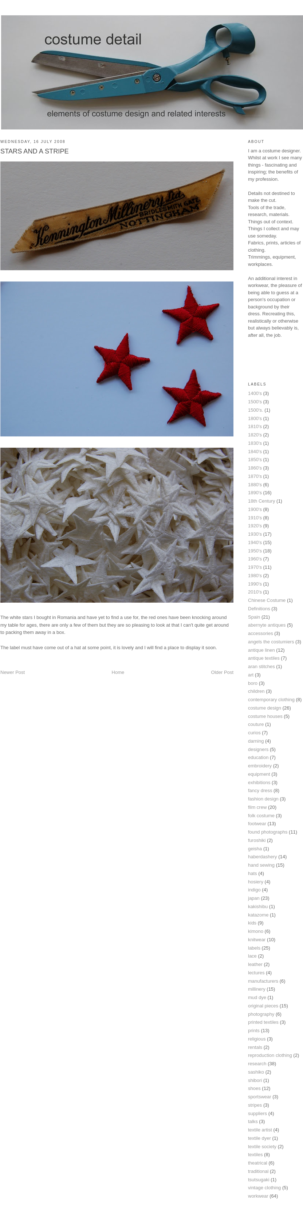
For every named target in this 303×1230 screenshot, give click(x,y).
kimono (255, 931)
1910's (255, 517)
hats (252, 873)
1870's (255, 476)
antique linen (261, 650)
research (257, 1063)
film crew (257, 807)
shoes (254, 1088)
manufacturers (263, 981)
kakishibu (258, 906)
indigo (254, 889)
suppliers (257, 1113)
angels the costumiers (271, 641)
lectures (256, 972)
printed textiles (263, 1022)
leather (255, 964)
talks (253, 1121)
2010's (255, 592)
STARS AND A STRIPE (34, 151)
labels (254, 948)
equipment (259, 774)
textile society (262, 1146)
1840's (255, 451)
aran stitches (261, 666)
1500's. (255, 410)
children (256, 691)
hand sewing (261, 865)
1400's (255, 393)
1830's (255, 443)
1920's (255, 525)
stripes (255, 1105)
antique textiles (264, 658)
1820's (255, 435)
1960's (255, 559)
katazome (258, 915)
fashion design (263, 799)
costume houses (265, 716)
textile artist (260, 1130)
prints (254, 1030)
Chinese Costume (267, 600)
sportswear (259, 1096)
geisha (255, 848)
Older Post (222, 672)
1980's (255, 575)
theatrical (257, 1163)
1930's (255, 534)
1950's (255, 551)
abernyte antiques (267, 625)
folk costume (261, 815)
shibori (255, 1080)
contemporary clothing (271, 699)
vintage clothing (264, 1187)
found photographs (267, 832)
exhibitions (259, 782)
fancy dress (260, 790)
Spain (254, 617)
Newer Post (12, 672)
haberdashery (262, 856)
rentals (255, 1047)
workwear (258, 1196)
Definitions (259, 608)
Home (118, 672)
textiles (255, 1154)
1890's (255, 492)
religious (256, 1039)
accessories (260, 633)
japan (254, 898)
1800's (255, 418)
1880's (255, 484)
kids (252, 923)
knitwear (256, 939)
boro (252, 683)
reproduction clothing (270, 1055)
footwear (257, 823)
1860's (255, 468)
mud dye (257, 997)
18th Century (261, 501)
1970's (255, 567)
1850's (255, 459)
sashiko (256, 1072)
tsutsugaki (258, 1179)
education (258, 757)
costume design (264, 708)
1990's (255, 584)
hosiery (255, 881)
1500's (255, 401)
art (250, 675)
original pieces (263, 1006)
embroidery (260, 765)
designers (258, 749)
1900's (255, 509)
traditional (258, 1171)
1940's (255, 542)
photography (261, 1014)
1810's (255, 426)
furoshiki (256, 840)
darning (256, 741)
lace (252, 956)
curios (254, 732)
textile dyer (259, 1138)
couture (256, 724)
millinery (256, 989)
